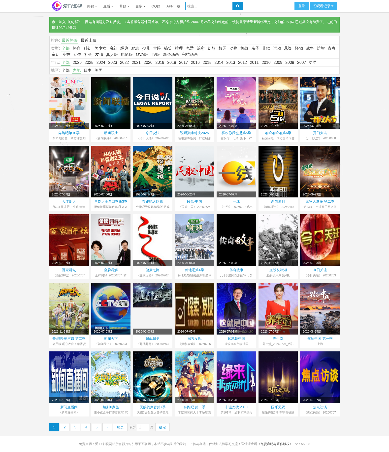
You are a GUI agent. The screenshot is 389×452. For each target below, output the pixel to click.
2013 (230, 62)
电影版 (127, 54)
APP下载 (173, 6)
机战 (244, 48)
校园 (223, 48)
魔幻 (113, 48)
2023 (112, 62)
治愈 (201, 48)
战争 (310, 48)
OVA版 (142, 54)
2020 (148, 62)
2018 (171, 62)
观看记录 (323, 6)
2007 (301, 62)
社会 (88, 54)
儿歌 (266, 48)
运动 (277, 48)
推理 (179, 48)
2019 (160, 62)
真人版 (112, 54)
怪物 (299, 48)
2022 (124, 62)
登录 (301, 6)
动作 (77, 54)
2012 (242, 62)
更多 (140, 6)
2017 (183, 62)
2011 (254, 62)
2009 (278, 62)
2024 (101, 62)
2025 (89, 62)
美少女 (100, 48)
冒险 (157, 48)
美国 (98, 70)
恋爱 (190, 48)
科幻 (88, 48)
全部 (66, 48)
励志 (135, 48)
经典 (124, 48)
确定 (162, 427)
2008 (289, 62)
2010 (266, 62)
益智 (321, 48)
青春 (332, 48)
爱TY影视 (67, 6)
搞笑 (168, 48)
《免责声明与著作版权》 (275, 444)
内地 (77, 70)
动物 (233, 48)
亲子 (255, 48)
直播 (108, 6)
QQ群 (156, 6)
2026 (77, 62)
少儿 (146, 48)
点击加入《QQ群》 (67, 22)
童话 (56, 54)
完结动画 (190, 54)
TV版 (155, 54)
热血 (77, 48)
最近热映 (70, 40)
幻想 (212, 48)
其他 (124, 6)
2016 (195, 62)
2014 (219, 62)
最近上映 (89, 40)
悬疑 (288, 48)
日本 (88, 70)
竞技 (66, 54)
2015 (207, 62)
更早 (313, 62)
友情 (99, 54)
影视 (92, 6)
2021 (136, 62)
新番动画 (171, 54)
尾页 (120, 427)
